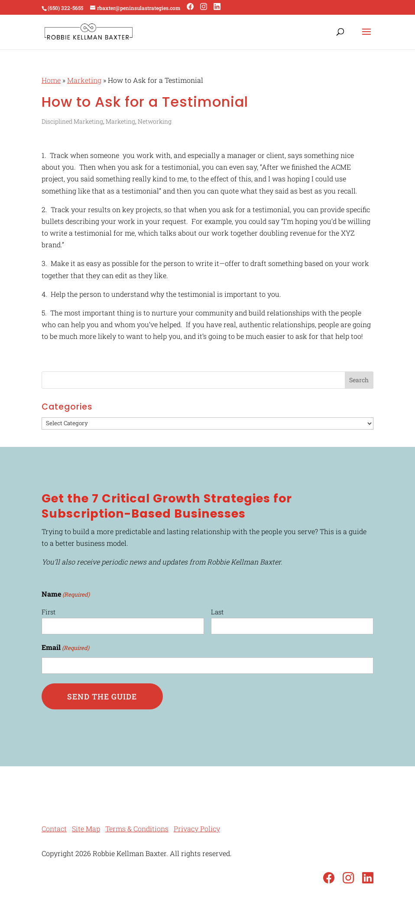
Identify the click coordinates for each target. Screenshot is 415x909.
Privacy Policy (197, 828)
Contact (54, 828)
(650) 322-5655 (65, 7)
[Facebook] (190, 7)
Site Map (86, 828)
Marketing (84, 80)
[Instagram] (203, 7)
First (48, 611)
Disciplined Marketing (72, 121)
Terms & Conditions (137, 828)
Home (51, 80)
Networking (155, 121)
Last (217, 611)
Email (65, 648)
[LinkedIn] (217, 7)
